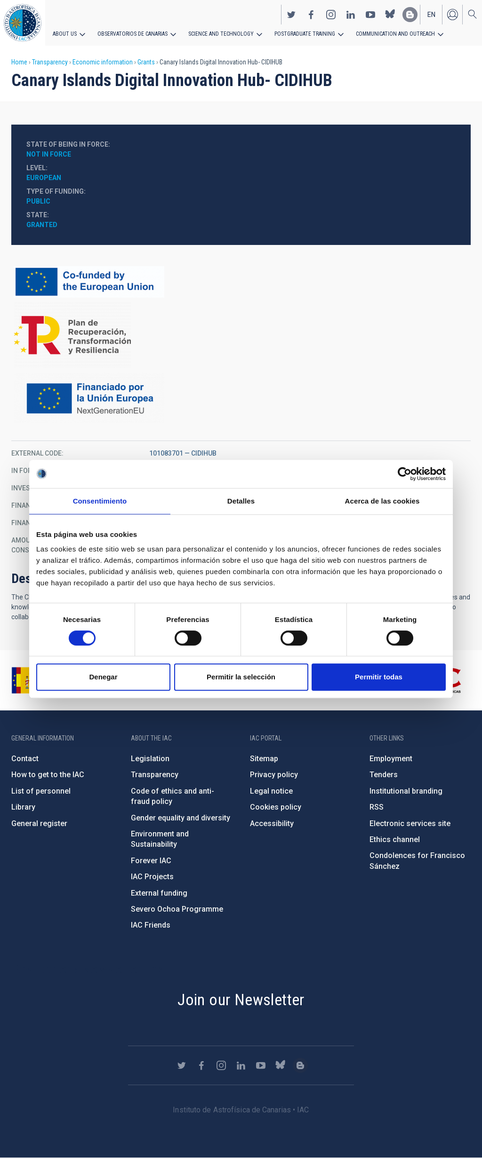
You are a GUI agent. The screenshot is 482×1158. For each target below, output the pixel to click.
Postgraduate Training (304, 34)
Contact (25, 758)
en (431, 14)
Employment (391, 758)
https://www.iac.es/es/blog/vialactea (410, 14)
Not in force (48, 154)
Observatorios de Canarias (132, 34)
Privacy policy (274, 774)
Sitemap (264, 758)
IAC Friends (150, 925)
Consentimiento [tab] (100, 501)
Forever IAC (151, 860)
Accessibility (272, 823)
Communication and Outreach (395, 34)
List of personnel (41, 791)
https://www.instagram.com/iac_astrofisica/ (331, 14)
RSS (377, 807)
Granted (41, 224)
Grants (146, 62)
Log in (452, 14)
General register (39, 823)
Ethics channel (395, 839)
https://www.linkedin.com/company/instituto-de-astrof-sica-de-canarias (351, 14)
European (43, 177)
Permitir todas (378, 677)
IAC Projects (152, 876)
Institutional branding (406, 791)
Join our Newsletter (241, 999)
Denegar (103, 677)
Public (38, 201)
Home (19, 62)
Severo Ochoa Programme (177, 909)
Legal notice (271, 791)
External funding (159, 893)
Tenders (384, 774)
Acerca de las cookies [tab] (382, 501)
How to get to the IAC (47, 774)
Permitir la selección (241, 677)
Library (23, 807)
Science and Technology (221, 34)
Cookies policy (275, 807)
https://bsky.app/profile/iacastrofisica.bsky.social (390, 14)
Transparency (50, 62)
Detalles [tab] (241, 501)
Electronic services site (410, 823)
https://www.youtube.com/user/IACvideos (370, 14)
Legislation (150, 758)
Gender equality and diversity (180, 817)
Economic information (102, 62)
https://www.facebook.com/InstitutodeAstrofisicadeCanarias (311, 14)
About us (65, 34)
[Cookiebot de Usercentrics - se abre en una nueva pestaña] (404, 474)
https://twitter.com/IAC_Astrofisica (291, 14)
